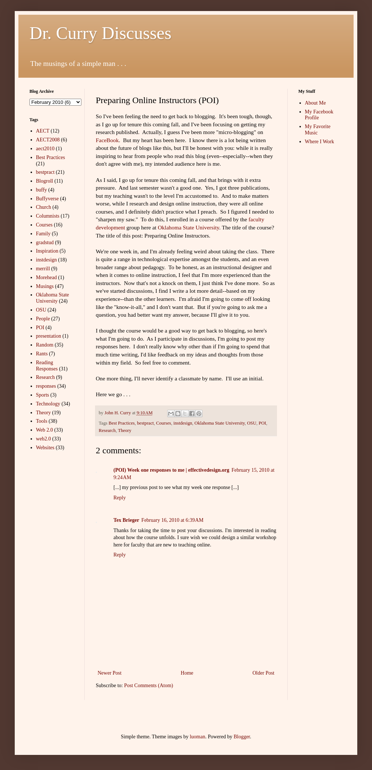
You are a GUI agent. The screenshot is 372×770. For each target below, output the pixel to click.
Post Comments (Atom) (148, 685)
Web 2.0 (44, 430)
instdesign (182, 423)
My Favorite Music (318, 130)
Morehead (46, 277)
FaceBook (107, 140)
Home (187, 673)
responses (46, 386)
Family (43, 233)
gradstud (45, 242)
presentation (48, 336)
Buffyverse (47, 198)
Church (43, 207)
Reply (119, 497)
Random (44, 345)
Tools (42, 421)
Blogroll (44, 181)
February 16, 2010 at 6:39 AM (172, 520)
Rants (42, 353)
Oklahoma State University (188, 227)
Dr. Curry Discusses (100, 33)
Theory (124, 430)
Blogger (242, 736)
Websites (45, 447)
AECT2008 (48, 140)
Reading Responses (47, 366)
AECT (43, 131)
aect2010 (45, 148)
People (43, 318)
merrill (43, 268)
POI (262, 423)
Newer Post (110, 673)
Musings (45, 286)
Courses (163, 423)
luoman (197, 736)
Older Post (264, 673)
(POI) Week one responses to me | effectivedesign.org (171, 470)
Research (107, 430)
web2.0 (43, 439)
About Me (315, 103)
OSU (251, 423)
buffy (41, 190)
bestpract (145, 423)
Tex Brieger (126, 520)
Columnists (48, 216)
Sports (42, 395)
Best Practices (122, 423)
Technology (48, 404)
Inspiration (47, 251)
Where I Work (319, 141)
